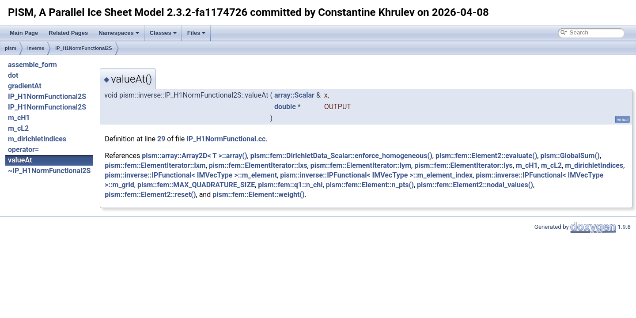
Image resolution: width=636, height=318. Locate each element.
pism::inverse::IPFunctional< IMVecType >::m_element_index (376, 175)
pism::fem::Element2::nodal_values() (475, 185)
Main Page (24, 33)
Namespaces (118, 33)
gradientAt (25, 86)
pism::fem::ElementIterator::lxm (155, 165)
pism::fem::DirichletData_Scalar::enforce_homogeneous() (341, 155)
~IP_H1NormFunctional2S (49, 171)
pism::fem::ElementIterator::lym (360, 165)
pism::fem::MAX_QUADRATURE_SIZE (196, 185)
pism (10, 48)
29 (161, 139)
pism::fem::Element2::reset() (150, 194)
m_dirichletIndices (37, 139)
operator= (23, 149)
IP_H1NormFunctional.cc (225, 139)
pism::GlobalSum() (569, 155)
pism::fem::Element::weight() (258, 194)
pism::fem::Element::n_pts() (370, 185)
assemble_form (32, 65)
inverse (36, 48)
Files (196, 33)
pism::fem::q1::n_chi (290, 185)
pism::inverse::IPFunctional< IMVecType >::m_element (191, 175)
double (285, 106)
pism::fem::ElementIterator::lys (463, 165)
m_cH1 (19, 118)
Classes (163, 33)
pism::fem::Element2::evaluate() (486, 155)
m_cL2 (18, 128)
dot (13, 75)
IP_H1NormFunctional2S (83, 48)
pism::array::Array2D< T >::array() (194, 155)
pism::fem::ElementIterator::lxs (258, 165)
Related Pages (68, 33)
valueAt (20, 160)
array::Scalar (294, 95)
